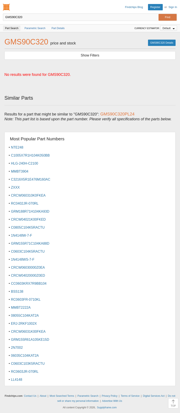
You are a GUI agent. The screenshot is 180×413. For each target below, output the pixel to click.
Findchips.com (6, 7)
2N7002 (17, 347)
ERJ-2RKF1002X (24, 323)
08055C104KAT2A (25, 315)
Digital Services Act (154, 395)
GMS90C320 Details (161, 42)
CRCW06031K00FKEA (28, 331)
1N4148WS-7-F (22, 259)
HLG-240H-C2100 (24, 163)
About (43, 395)
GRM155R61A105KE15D (30, 339)
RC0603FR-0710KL (26, 299)
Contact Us (30, 395)
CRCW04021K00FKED (28, 219)
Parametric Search (87, 395)
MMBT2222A (21, 307)
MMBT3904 (19, 171)
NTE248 (17, 147)
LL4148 (16, 379)
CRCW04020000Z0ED (28, 275)
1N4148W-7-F (21, 235)
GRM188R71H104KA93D (30, 211)
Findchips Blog (134, 7)
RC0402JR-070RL (25, 203)
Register (155, 7)
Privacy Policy (109, 395)
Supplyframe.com (107, 407)
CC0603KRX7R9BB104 (29, 283)
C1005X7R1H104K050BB (30, 155)
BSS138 (17, 291)
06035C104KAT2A (25, 355)
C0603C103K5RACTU (28, 363)
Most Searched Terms (62, 395)
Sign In (173, 7)
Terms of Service (130, 395)
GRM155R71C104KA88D (30, 243)
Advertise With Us (112, 401)
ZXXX (15, 187)
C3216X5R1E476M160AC (30, 179)
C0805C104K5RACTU (28, 227)
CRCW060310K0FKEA (28, 195)
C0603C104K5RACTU (28, 251)
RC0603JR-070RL (25, 371)
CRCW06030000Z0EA (28, 267)
